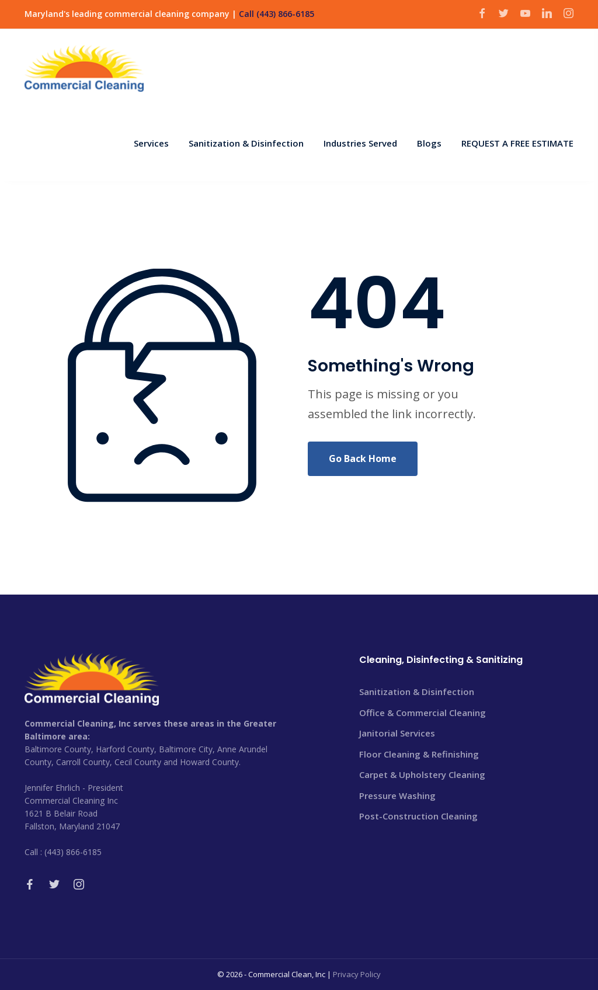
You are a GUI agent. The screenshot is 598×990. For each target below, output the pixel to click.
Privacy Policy (357, 974)
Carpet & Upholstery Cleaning (422, 774)
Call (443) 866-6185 (276, 13)
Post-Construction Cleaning (418, 816)
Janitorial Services (397, 733)
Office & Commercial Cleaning (422, 712)
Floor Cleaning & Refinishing (419, 754)
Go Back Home (363, 458)
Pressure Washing (397, 795)
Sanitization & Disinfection (416, 691)
